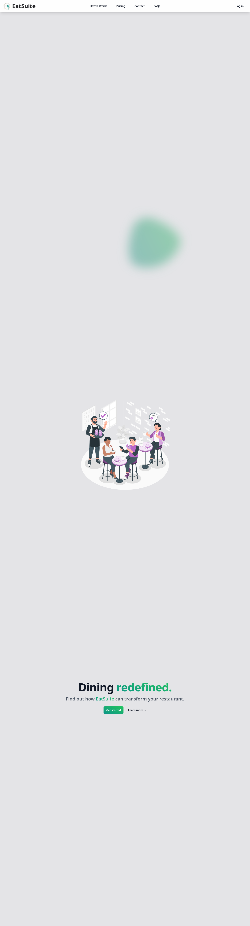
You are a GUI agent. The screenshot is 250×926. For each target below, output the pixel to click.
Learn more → (137, 710)
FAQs (157, 6)
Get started (113, 710)
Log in (241, 6)
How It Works (98, 6)
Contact (139, 6)
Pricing (120, 6)
